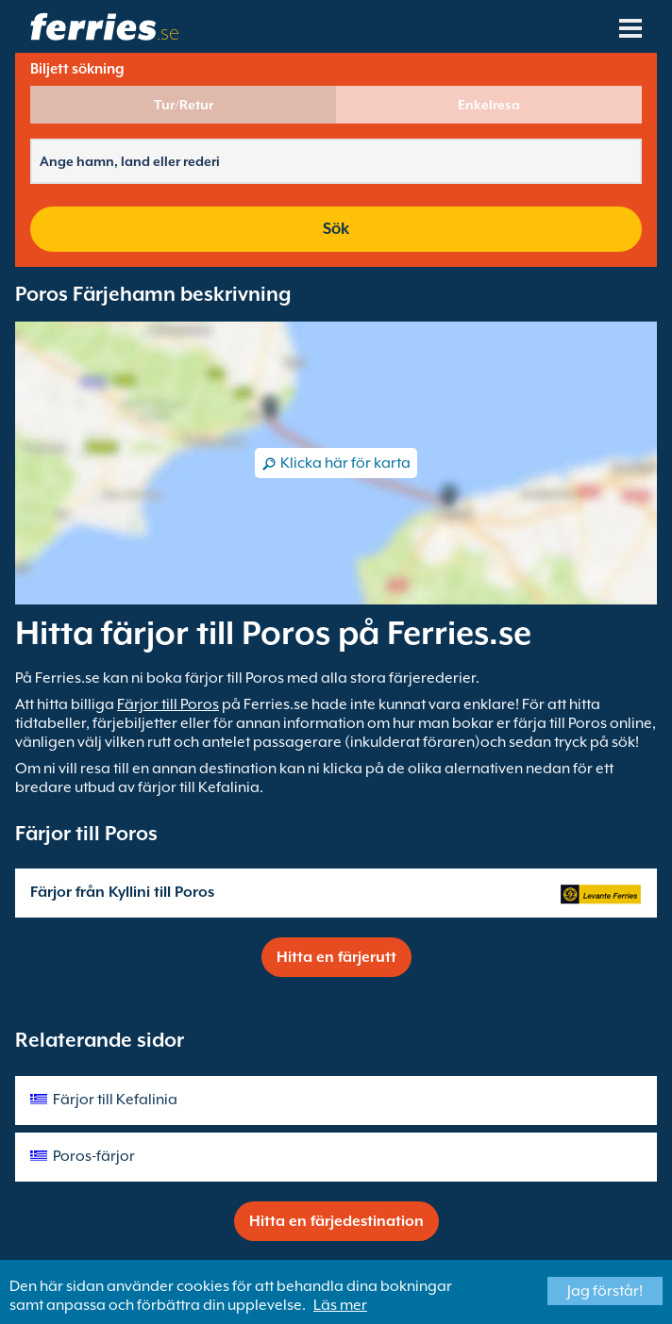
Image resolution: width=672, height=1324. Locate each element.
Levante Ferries (82, 927)
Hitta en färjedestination (336, 1221)
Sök (336, 229)
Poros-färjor (94, 1156)
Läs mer (340, 1305)
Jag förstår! (605, 1291)
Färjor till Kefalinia (115, 1099)
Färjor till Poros (168, 704)
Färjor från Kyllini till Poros (122, 892)
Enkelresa (489, 104)
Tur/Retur (183, 104)
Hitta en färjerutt (336, 957)
